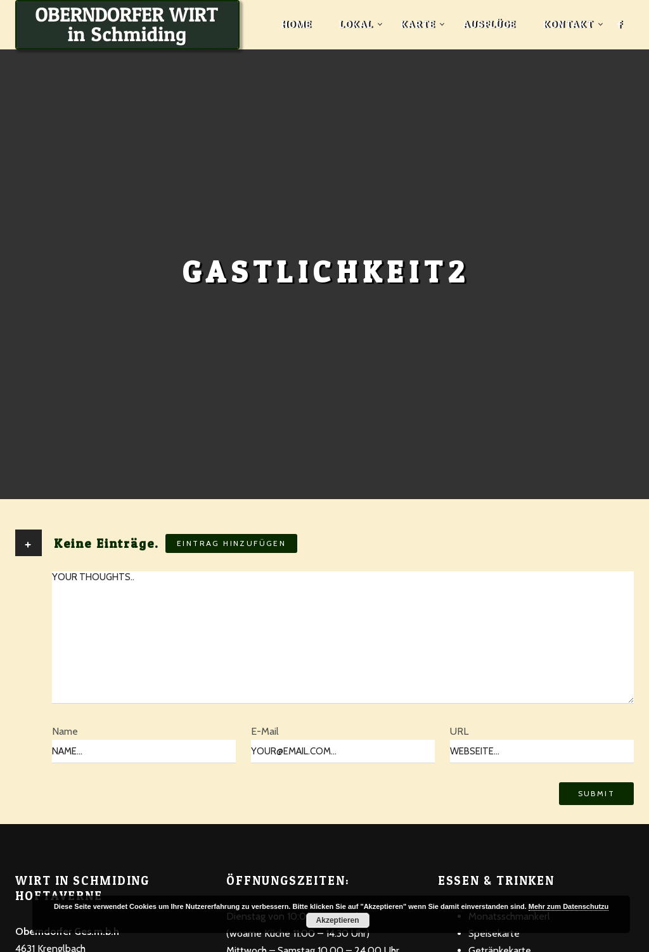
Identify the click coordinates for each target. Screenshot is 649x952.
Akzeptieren (337, 920)
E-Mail (265, 731)
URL (459, 731)
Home (296, 24)
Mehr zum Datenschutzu (569, 906)
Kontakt (568, 24)
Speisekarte (494, 933)
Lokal (356, 24)
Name (65, 731)
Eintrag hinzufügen (231, 543)
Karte (418, 24)
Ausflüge (489, 24)
